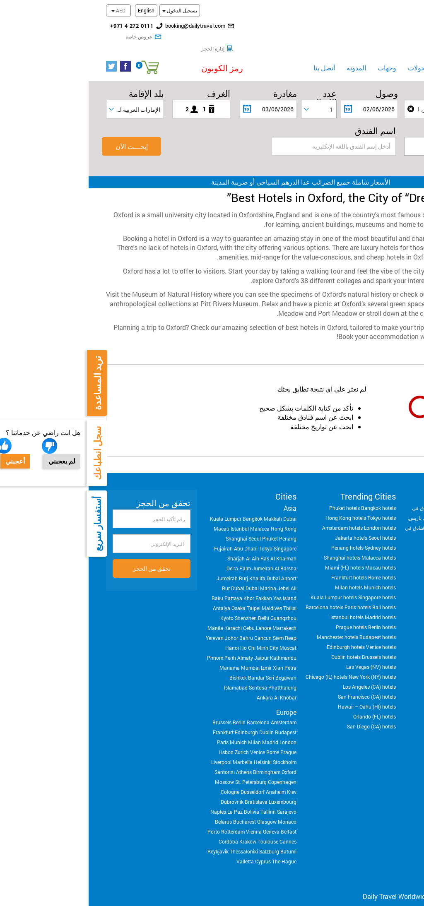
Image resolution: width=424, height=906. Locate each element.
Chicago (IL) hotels (238, 664)
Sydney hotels (291, 535)
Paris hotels (269, 595)
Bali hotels (295, 595)
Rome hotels (293, 565)
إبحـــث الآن (43, 134)
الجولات (329, 55)
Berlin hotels (293, 615)
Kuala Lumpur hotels (245, 585)
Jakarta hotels (262, 525)
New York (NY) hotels (283, 664)
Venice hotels (292, 635)
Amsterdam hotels (254, 515)
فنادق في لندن (391, 496)
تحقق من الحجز (63, 556)
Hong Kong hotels (257, 505)
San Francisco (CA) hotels (278, 684)
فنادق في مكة (370, 505)
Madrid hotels (291, 605)
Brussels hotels (290, 645)
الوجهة (395, 81)
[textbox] (355, 134)
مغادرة (196, 81)
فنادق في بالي (381, 525)
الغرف (130, 81)
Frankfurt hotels (260, 565)
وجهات (298, 55)
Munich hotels (291, 575)
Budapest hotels (289, 625)
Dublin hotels (257, 645)
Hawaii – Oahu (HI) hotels (278, 694)
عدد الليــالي (234, 81)
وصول (298, 81)
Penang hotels (259, 535)
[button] (115, 56)
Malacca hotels (290, 545)
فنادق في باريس (337, 505)
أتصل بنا (235, 55)
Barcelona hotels (236, 595)
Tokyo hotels (293, 505)
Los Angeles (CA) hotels (280, 674)
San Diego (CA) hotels (282, 714)
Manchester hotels (249, 625)
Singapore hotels (288, 585)
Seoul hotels (293, 525)
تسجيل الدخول (91, 10)
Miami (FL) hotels (255, 555)
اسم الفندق (286, 119)
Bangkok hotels (289, 496)
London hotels (291, 515)
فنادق (357, 55)
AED (30, 10)
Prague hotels (262, 615)
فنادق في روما (353, 515)
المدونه (267, 55)
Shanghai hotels (253, 545)
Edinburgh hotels (257, 635)
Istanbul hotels (258, 605)
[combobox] (230, 97)
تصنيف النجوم (382, 119)
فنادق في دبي (359, 496)
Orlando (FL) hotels (286, 704)
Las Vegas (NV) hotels (282, 654)
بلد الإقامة (57, 81)
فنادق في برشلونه (388, 515)
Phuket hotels (256, 496)
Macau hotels (292, 555)
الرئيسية (390, 55)
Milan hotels (260, 575)
